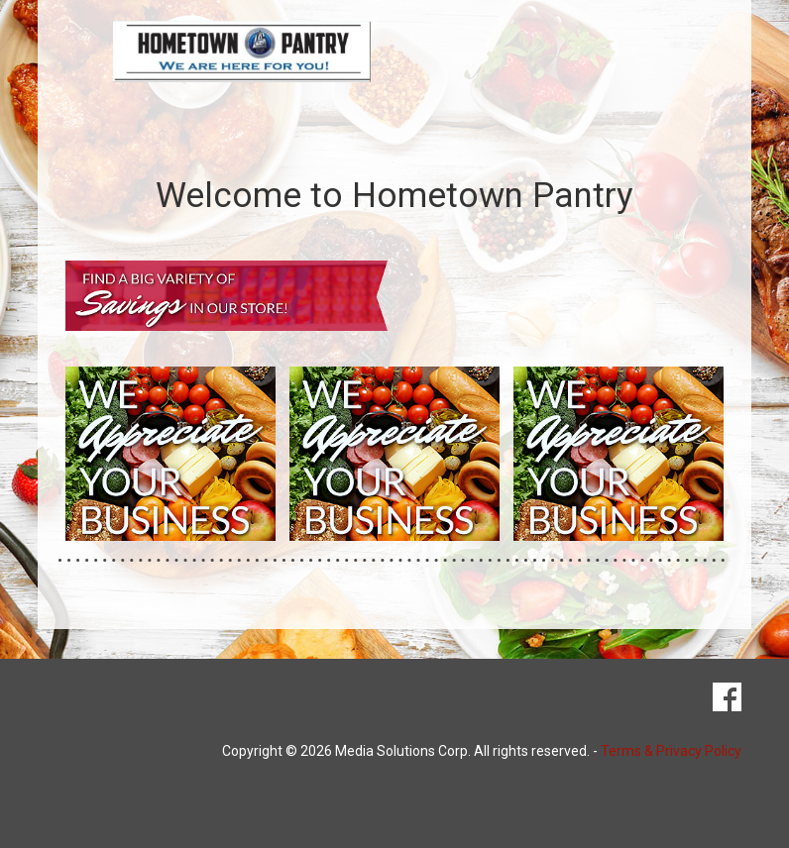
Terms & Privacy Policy (671, 751)
